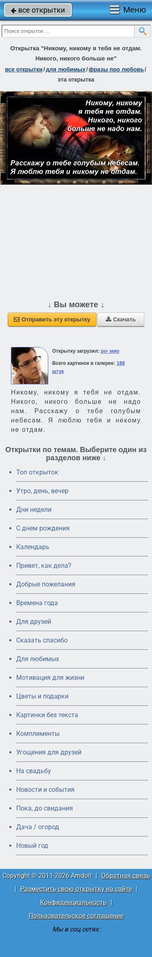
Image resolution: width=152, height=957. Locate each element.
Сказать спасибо (42, 640)
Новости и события (45, 789)
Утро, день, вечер (42, 491)
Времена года (37, 603)
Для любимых (37, 659)
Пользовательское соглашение (76, 916)
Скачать (121, 319)
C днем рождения (43, 528)
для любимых (66, 69)
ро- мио (110, 351)
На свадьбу (33, 771)
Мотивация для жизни (50, 677)
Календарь (32, 547)
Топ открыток (37, 472)
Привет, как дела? (43, 565)
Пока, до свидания (44, 808)
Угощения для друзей (48, 752)
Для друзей (33, 621)
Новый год (32, 845)
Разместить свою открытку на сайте (76, 889)
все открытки (38, 10)
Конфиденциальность (73, 902)
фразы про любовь (116, 69)
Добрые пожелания (45, 584)
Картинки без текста (47, 715)
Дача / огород (37, 827)
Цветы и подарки (42, 696)
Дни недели (33, 509)
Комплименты (38, 733)
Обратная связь (125, 875)
